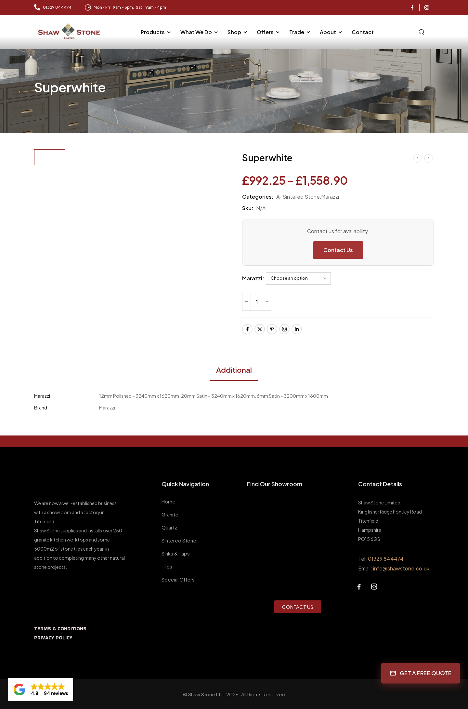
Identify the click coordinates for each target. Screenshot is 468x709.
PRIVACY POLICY (53, 637)
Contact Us (338, 250)
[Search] (422, 31)
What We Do (196, 32)
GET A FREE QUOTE (421, 672)
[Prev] (417, 158)
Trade (296, 32)
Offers (265, 32)
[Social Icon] (412, 7)
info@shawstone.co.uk (401, 568)
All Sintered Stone (298, 196)
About (328, 32)
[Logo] (70, 31)
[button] (40, 689)
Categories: (258, 196)
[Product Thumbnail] (148, 189)
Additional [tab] (234, 369)
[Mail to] (53, 7)
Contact (363, 32)
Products (153, 32)
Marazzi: (253, 278)
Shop (234, 32)
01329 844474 (386, 558)
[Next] (428, 158)
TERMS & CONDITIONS (60, 628)
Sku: (248, 208)
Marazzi (330, 196)
